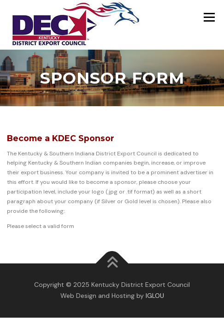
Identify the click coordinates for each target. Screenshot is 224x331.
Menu (208, 17)
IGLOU (155, 295)
